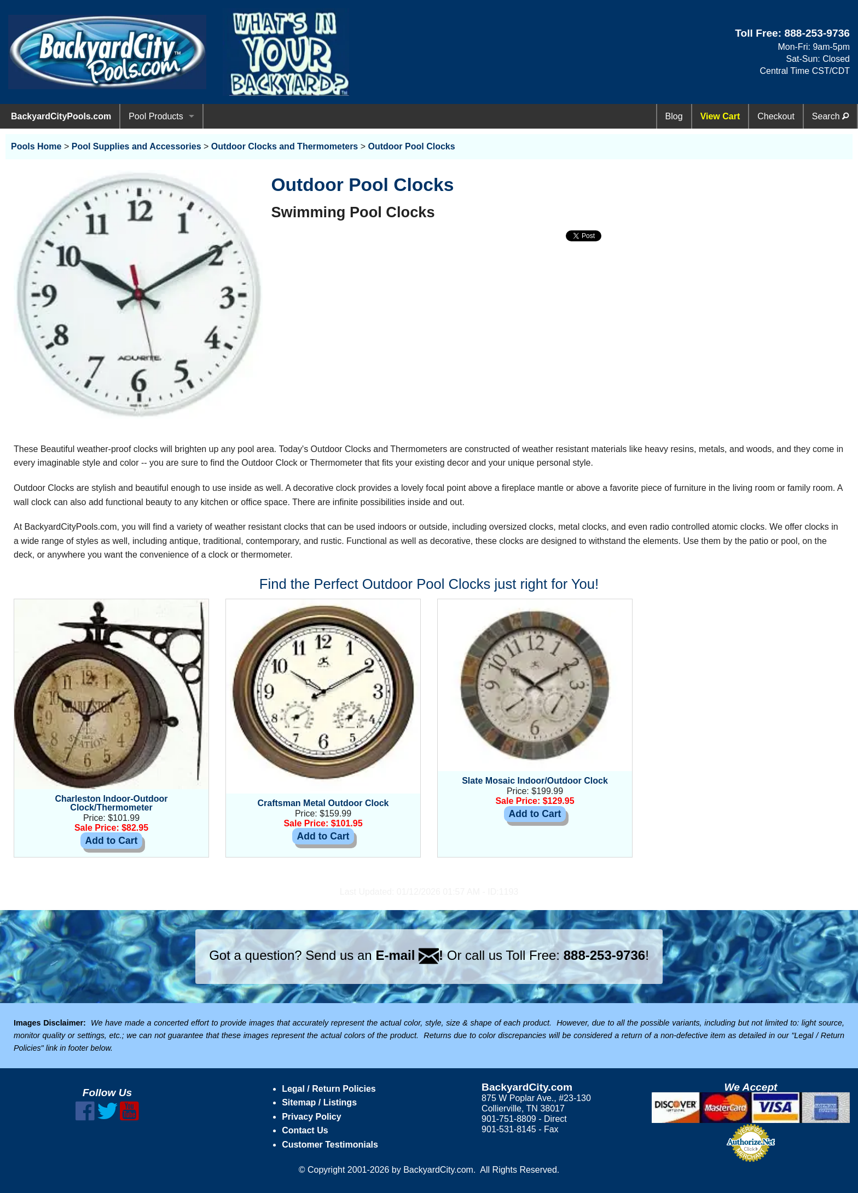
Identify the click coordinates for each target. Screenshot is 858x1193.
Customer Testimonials (330, 1144)
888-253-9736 (817, 33)
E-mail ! (409, 955)
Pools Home (36, 146)
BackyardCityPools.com (61, 116)
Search (830, 116)
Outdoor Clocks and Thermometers (284, 146)
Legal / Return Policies (329, 1088)
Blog (674, 116)
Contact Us (305, 1130)
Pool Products (156, 116)
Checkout (776, 116)
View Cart (720, 116)
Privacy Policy (311, 1116)
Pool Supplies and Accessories (136, 146)
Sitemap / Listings (319, 1102)
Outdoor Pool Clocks (411, 146)
